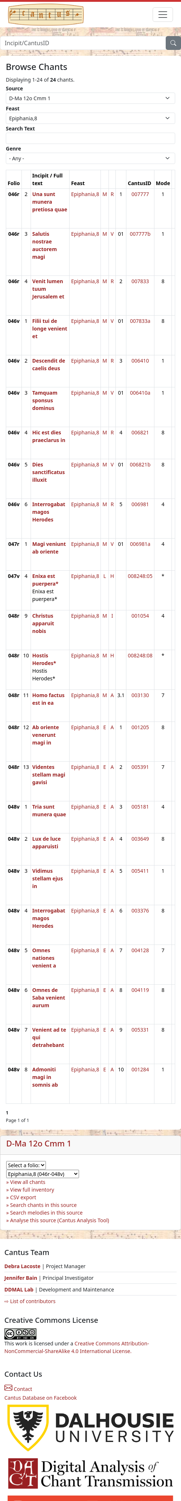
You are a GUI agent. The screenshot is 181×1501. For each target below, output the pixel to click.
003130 (140, 695)
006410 (140, 360)
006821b (140, 464)
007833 (140, 281)
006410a (140, 392)
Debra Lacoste (22, 1266)
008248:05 (140, 575)
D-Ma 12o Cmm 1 (38, 1143)
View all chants (28, 1181)
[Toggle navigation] (163, 14)
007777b (140, 233)
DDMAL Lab (19, 1289)
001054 (140, 615)
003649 (140, 838)
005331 (140, 1029)
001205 (140, 727)
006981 (140, 504)
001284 (140, 1069)
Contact (18, 1388)
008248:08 (140, 655)
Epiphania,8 (85, 194)
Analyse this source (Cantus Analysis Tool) (59, 1220)
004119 (140, 989)
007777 (140, 194)
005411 (140, 870)
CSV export (23, 1197)
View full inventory (32, 1189)
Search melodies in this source (46, 1212)
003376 (140, 910)
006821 (140, 432)
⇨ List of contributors (29, 1301)
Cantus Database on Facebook (40, 1397)
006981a (140, 543)
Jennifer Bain (21, 1277)
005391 (140, 766)
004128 (140, 950)
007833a (140, 320)
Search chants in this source (43, 1204)
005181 (140, 806)
